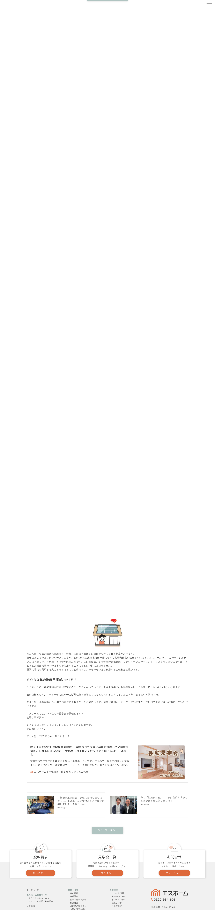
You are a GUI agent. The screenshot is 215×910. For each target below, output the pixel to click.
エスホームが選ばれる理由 (41, 901)
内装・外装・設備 (78, 899)
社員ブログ (117, 906)
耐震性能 (74, 903)
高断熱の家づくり (78, 906)
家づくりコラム (119, 899)
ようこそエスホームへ (39, 898)
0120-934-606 (165, 899)
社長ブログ (117, 903)
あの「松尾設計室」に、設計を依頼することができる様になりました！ (163, 799)
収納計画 (74, 896)
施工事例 (31, 906)
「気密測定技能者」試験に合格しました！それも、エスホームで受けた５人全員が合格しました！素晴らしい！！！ (80, 801)
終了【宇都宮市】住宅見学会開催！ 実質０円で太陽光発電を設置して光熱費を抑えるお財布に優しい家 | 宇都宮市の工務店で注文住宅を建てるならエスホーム (79, 751)
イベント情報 (118, 893)
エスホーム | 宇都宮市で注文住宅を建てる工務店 (59, 772)
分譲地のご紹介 (119, 896)
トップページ (33, 890)
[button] (107, 830)
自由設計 (74, 893)
